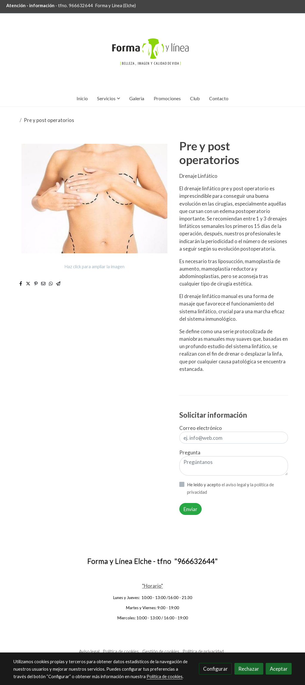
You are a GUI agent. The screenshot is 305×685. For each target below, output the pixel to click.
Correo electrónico (200, 428)
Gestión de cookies (160, 651)
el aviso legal (234, 484)
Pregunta (189, 452)
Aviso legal (89, 651)
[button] (109, 98)
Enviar (190, 509)
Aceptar (279, 669)
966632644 (81, 5)
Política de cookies (121, 651)
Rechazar (248, 669)
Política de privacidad (203, 651)
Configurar (215, 669)
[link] (152, 51)
